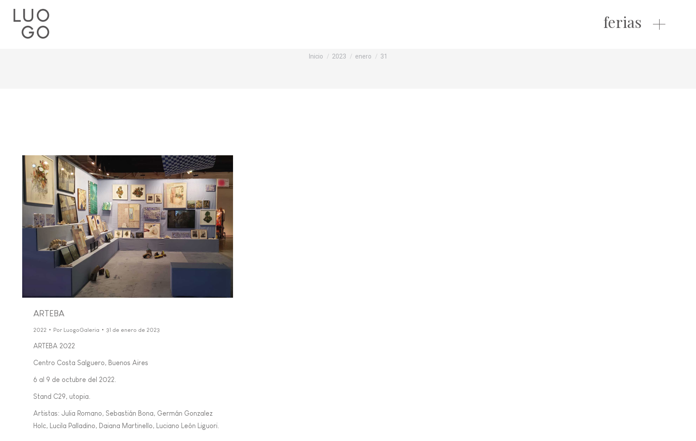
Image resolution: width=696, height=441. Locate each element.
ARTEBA (48, 313)
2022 (40, 330)
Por (76, 330)
